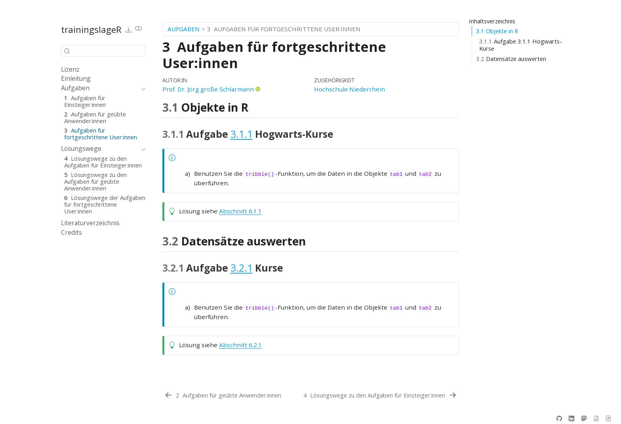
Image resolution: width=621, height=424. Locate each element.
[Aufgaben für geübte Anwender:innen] (222, 395)
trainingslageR (91, 29)
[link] (128, 30)
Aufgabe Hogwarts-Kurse (520, 45)
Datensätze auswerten (511, 59)
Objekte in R (497, 31)
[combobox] (103, 50)
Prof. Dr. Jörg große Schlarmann (208, 89)
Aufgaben (184, 29)
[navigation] (99, 88)
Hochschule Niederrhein (349, 89)
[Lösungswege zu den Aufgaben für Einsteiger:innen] (380, 395)
